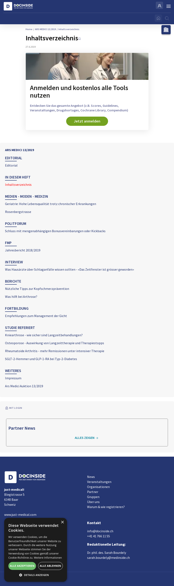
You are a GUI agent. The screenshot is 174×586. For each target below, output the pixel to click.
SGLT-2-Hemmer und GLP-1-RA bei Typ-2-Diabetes (41, 359)
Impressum (13, 378)
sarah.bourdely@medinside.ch (108, 557)
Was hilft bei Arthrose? (21, 296)
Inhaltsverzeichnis (18, 184)
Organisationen (98, 487)
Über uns (93, 502)
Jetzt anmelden (87, 121)
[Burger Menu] (168, 6)
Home (29, 29)
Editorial (11, 165)
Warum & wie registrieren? (106, 507)
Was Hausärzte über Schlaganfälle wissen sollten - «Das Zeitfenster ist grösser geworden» (69, 269)
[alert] (35, 550)
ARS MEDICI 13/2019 (19, 150)
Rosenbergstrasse (18, 212)
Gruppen (93, 497)
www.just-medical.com (20, 514)
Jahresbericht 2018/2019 (22, 250)
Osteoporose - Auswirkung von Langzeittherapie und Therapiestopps (54, 343)
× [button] (62, 522)
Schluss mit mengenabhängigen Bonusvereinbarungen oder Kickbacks (55, 231)
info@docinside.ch (100, 531)
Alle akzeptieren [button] (22, 566)
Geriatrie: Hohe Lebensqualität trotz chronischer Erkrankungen (50, 204)
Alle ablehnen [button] (50, 566)
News (91, 477)
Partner (92, 492)
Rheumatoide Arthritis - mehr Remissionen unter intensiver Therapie (54, 351)
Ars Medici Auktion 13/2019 (24, 386)
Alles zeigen (87, 438)
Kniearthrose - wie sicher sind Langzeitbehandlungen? (44, 335)
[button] (35, 575)
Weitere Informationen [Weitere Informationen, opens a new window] (48, 557)
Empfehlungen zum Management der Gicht (36, 316)
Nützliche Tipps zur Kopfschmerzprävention (37, 289)
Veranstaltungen (99, 482)
